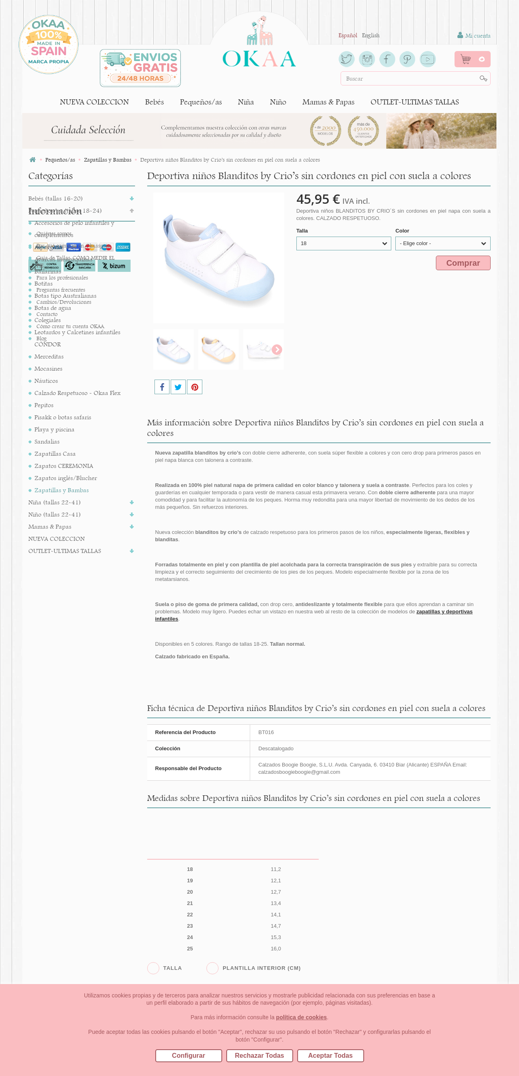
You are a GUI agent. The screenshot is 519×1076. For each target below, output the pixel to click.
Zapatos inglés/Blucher (65, 478)
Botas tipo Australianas (65, 295)
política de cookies (301, 1017)
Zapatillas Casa (55, 453)
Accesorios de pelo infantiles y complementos (74, 229)
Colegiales (47, 320)
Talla (302, 231)
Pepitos (44, 405)
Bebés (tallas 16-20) (55, 198)
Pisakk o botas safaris (62, 417)
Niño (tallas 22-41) (54, 514)
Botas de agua (52, 308)
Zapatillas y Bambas (61, 490)
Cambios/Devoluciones (63, 666)
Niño (278, 102)
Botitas (43, 283)
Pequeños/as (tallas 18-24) (65, 210)
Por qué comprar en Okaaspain (73, 610)
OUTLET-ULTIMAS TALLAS (415, 102)
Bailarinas (47, 271)
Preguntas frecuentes (60, 654)
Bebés (154, 102)
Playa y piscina (54, 429)
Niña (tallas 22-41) (54, 502)
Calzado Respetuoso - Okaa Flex (77, 393)
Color (403, 231)
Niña (246, 102)
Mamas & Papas (328, 102)
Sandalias (47, 441)
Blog (41, 703)
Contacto (47, 678)
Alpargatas (49, 247)
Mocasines (48, 368)
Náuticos (46, 380)
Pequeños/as (201, 102)
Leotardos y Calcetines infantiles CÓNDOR (77, 338)
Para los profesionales (62, 642)
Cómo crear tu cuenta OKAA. (70, 690)
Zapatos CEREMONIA (63, 466)
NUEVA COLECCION (94, 102)
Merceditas (49, 356)
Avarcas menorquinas (63, 259)
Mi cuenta (474, 35)
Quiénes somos (53, 598)
